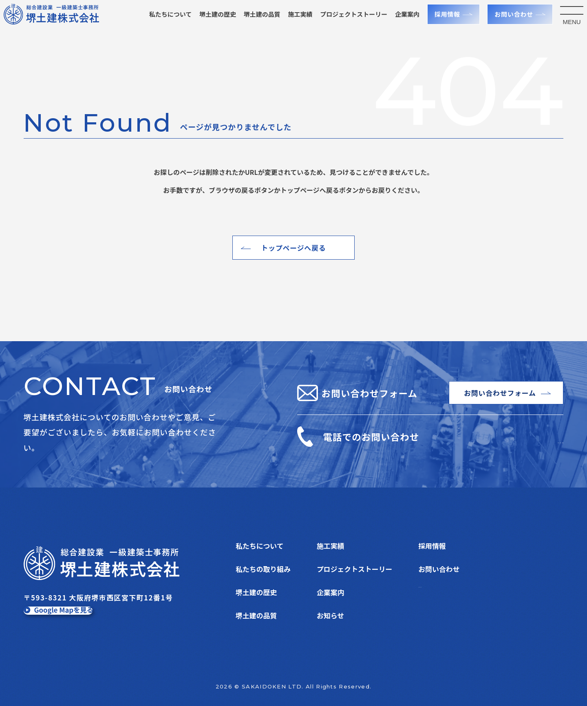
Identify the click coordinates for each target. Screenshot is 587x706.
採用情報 (439, 22)
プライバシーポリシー (452, 592)
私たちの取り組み (263, 569)
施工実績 (292, 22)
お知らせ (330, 615)
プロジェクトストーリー (354, 569)
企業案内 (399, 22)
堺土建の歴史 (210, 22)
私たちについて (162, 22)
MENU (564, 29)
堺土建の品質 (254, 22)
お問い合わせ (506, 22)
